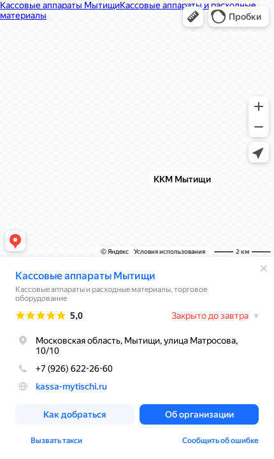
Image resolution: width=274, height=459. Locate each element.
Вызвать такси (56, 440)
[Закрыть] (264, 268)
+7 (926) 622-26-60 (64, 368)
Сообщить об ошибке (220, 440)
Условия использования (169, 251)
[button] (193, 16)
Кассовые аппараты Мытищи (85, 276)
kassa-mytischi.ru (71, 386)
